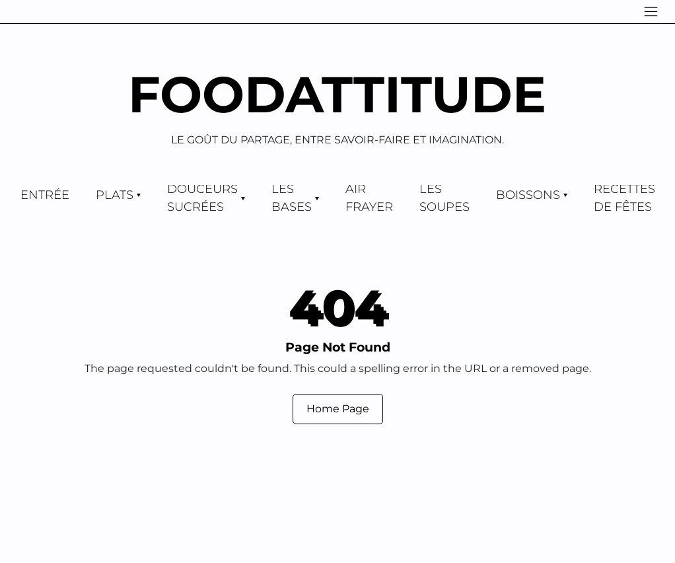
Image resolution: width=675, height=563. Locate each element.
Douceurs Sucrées (202, 198)
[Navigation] (651, 11)
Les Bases (291, 198)
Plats (114, 195)
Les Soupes (444, 198)
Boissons (528, 195)
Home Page (337, 408)
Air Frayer (369, 198)
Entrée (44, 195)
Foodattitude (337, 94)
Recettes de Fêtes (624, 198)
